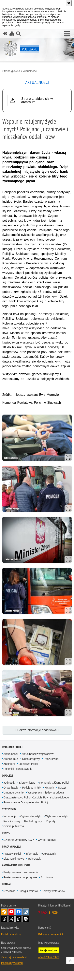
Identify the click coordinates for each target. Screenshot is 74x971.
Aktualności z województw (37, 754)
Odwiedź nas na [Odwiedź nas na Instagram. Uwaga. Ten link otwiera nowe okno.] (25, 911)
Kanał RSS (4, 911)
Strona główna (11, 71)
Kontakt (7, 884)
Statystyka (9, 809)
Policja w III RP (31, 787)
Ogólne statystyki (30, 816)
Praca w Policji (11, 847)
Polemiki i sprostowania (18, 768)
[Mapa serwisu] (11, 33)
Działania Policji (12, 747)
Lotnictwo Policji (28, 763)
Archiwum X (11, 758)
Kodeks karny (12, 821)
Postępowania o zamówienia (21, 872)
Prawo (6, 833)
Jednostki (9, 782)
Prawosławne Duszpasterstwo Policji (26, 802)
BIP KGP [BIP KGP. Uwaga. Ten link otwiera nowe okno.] (53, 912)
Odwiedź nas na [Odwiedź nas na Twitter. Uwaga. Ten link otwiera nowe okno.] (11, 919)
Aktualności (30, 71)
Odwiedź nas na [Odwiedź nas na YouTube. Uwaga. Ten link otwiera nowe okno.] (11, 911)
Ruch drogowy (31, 758)
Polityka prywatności (12, 963)
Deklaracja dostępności (50, 934)
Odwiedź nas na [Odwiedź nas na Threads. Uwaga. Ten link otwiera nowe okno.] (4, 919)
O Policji (7, 776)
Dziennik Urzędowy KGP (19, 839)
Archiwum (47, 877)
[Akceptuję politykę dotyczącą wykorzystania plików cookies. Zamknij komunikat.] (69, 3)
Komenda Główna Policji (54, 782)
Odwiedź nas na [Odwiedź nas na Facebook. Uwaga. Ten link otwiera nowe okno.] (18, 911)
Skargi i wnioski (28, 891)
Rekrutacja (34, 858)
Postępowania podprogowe (20, 877)
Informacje (10, 816)
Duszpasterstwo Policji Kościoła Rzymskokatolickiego (36, 797)
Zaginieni (9, 763)
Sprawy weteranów (53, 891)
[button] (67, 34)
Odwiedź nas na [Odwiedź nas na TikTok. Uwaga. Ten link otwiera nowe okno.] (18, 919)
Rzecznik (9, 891)
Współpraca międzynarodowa (46, 792)
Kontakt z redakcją (11, 934)
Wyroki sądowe (47, 839)
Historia (49, 787)
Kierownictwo (27, 782)
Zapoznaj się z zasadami (13, 957)
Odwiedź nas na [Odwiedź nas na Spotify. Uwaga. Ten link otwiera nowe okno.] (25, 919)
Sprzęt (62, 787)
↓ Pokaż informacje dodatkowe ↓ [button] (37, 730)
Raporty (50, 821)
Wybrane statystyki (56, 816)
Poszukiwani (51, 758)
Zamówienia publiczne (16, 865)
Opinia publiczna (14, 826)
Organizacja (11, 787)
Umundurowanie (14, 792)
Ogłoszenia (49, 853)
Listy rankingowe (14, 858)
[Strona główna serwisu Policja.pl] (5, 33)
